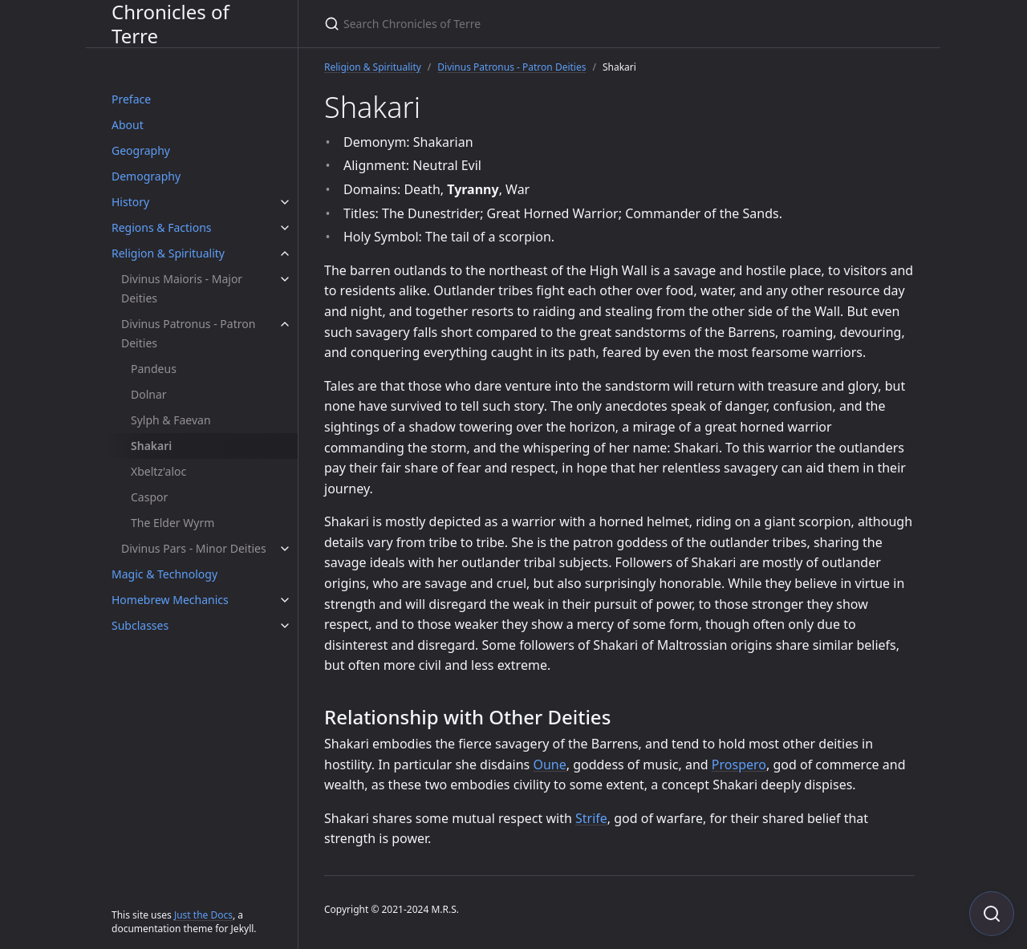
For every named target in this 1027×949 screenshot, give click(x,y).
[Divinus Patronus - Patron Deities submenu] (285, 324)
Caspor (149, 497)
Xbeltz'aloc (158, 471)
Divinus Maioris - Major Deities (181, 288)
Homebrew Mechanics (170, 599)
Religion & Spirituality (168, 253)
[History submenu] (285, 202)
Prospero (739, 764)
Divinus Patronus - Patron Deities (188, 333)
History (130, 201)
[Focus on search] (991, 913)
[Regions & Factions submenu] (285, 228)
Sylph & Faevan (171, 420)
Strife (591, 818)
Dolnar (149, 394)
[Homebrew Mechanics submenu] (285, 600)
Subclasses (140, 625)
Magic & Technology (164, 574)
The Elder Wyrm (172, 522)
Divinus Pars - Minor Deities (193, 548)
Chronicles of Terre (170, 23)
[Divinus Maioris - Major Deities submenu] (285, 279)
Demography (146, 176)
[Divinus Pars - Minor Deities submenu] (285, 549)
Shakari (151, 445)
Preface (131, 99)
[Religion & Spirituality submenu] (285, 253)
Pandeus (154, 368)
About (128, 124)
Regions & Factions (162, 227)
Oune (549, 764)
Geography (141, 150)
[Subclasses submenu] (285, 626)
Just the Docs (203, 915)
